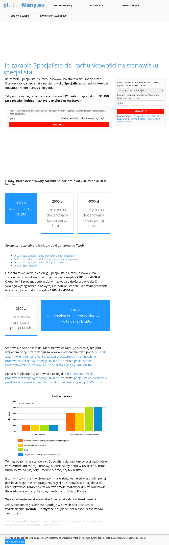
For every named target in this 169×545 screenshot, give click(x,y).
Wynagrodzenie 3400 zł (144, 116)
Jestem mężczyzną (92, 118)
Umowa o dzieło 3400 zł (141, 119)
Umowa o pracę (63, 5)
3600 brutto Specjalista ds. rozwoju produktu (39, 262)
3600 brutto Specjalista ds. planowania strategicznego (44, 255)
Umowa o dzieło (20, 16)
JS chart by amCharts (26, 404)
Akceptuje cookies (15, 541)
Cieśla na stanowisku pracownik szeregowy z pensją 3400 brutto (50, 376)
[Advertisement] (85, 37)
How (24, 4)
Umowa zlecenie (130, 5)
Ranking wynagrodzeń (53, 16)
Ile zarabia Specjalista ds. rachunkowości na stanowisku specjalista (80, 68)
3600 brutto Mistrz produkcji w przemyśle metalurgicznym (46, 259)
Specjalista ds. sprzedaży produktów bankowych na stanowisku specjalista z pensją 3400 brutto (56, 380)
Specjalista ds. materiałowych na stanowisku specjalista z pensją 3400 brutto (48, 363)
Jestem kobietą (69, 118)
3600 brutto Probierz (25, 265)
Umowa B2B (96, 5)
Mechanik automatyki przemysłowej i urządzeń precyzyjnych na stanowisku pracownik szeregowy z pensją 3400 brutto (55, 356)
